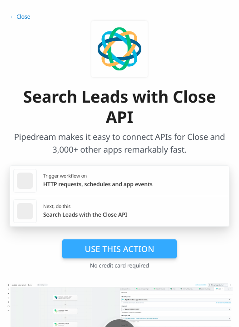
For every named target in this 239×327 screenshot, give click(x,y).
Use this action (119, 248)
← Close (20, 16)
